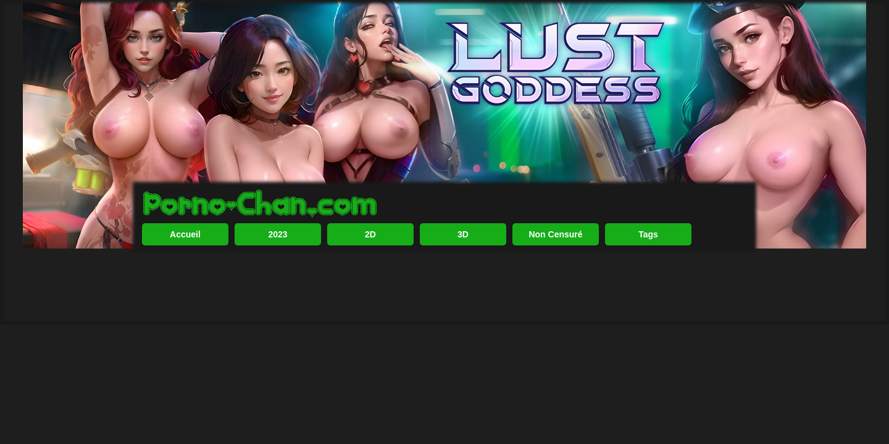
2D (370, 274)
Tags (648, 274)
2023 (277, 274)
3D (463, 274)
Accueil (185, 274)
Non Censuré (555, 274)
